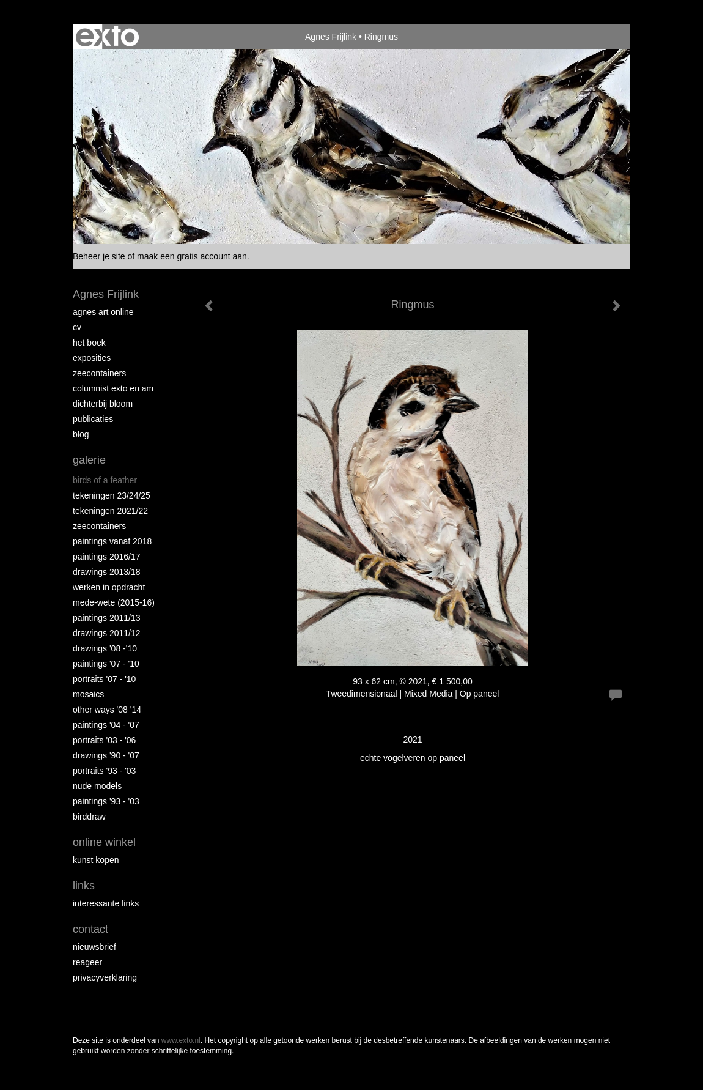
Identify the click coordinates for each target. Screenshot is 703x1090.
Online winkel (104, 842)
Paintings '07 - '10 (106, 664)
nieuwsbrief (94, 947)
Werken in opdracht (109, 587)
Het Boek (89, 342)
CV (77, 327)
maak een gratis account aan (192, 256)
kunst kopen (96, 860)
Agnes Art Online (103, 312)
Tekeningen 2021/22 (110, 511)
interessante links (106, 903)
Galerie (89, 460)
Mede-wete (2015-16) (114, 602)
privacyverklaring (105, 977)
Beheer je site (99, 256)
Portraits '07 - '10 (104, 679)
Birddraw (89, 816)
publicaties (93, 419)
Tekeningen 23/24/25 (111, 495)
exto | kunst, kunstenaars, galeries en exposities (107, 36)
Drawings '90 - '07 (106, 755)
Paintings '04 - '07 (106, 725)
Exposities (92, 358)
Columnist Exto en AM (113, 388)
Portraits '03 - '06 (104, 740)
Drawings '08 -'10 (105, 648)
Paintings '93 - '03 (106, 801)
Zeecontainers (99, 373)
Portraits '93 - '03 (104, 771)
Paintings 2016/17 (107, 557)
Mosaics (88, 694)
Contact (90, 929)
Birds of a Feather (105, 480)
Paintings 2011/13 (107, 618)
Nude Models (97, 786)
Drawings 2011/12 (107, 633)
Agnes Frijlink (330, 37)
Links (84, 886)
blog (81, 434)
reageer (87, 962)
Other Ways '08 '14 (107, 709)
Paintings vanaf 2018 (112, 541)
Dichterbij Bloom (103, 404)
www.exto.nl (181, 1040)
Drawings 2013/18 (107, 572)
